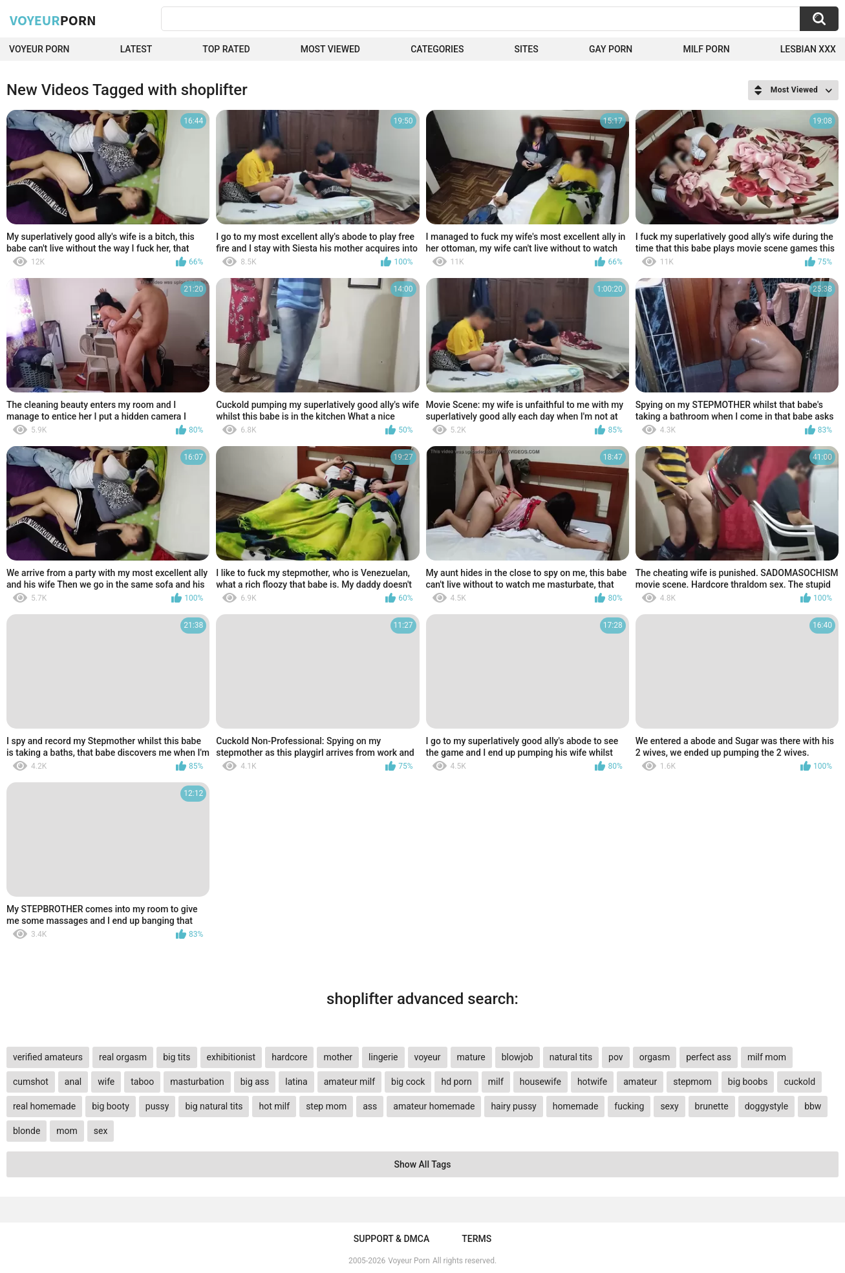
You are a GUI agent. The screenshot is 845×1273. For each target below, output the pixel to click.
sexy (669, 1106)
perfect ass (708, 1057)
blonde (26, 1131)
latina (296, 1081)
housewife (540, 1081)
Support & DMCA (391, 1239)
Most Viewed (330, 49)
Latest (136, 49)
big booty (110, 1106)
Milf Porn (706, 49)
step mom (326, 1106)
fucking (629, 1106)
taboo (142, 1081)
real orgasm (123, 1057)
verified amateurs (48, 1057)
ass (370, 1106)
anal (73, 1081)
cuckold (799, 1081)
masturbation (197, 1081)
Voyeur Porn (39, 49)
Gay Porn (610, 49)
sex (101, 1131)
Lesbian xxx (808, 49)
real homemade (44, 1106)
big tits (176, 1057)
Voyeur (53, 20)
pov (615, 1057)
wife (106, 1081)
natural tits (571, 1057)
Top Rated (226, 49)
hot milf (274, 1106)
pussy (157, 1106)
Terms (476, 1239)
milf (496, 1081)
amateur (640, 1081)
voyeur (427, 1057)
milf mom (766, 1057)
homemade (576, 1106)
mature (471, 1057)
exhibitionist (231, 1057)
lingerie (383, 1057)
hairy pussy (513, 1106)
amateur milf (349, 1081)
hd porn (456, 1081)
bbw (812, 1106)
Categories (437, 49)
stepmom (692, 1081)
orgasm (654, 1057)
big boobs (748, 1081)
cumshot (30, 1081)
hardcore (289, 1057)
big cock (408, 1081)
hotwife (592, 1081)
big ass (255, 1081)
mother (337, 1057)
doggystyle (766, 1106)
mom (67, 1131)
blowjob (517, 1057)
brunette (712, 1106)
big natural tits (213, 1106)
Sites (527, 49)
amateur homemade (434, 1106)
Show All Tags (422, 1164)
